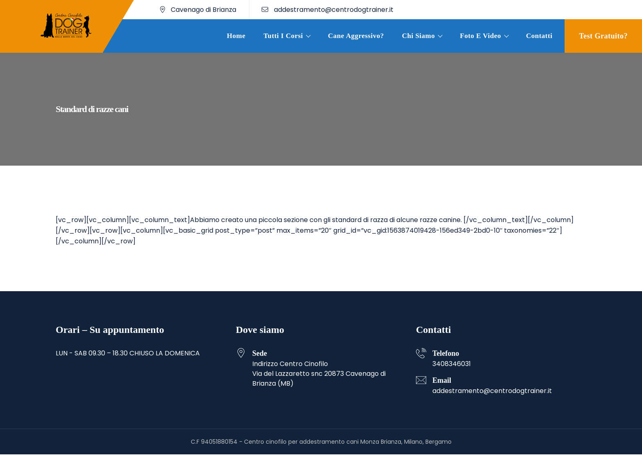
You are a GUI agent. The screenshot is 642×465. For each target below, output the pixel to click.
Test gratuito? (603, 36)
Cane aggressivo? (356, 36)
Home (236, 36)
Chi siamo (418, 36)
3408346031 (451, 363)
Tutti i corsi (283, 36)
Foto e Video (480, 36)
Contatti (539, 36)
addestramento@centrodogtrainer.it (327, 9)
